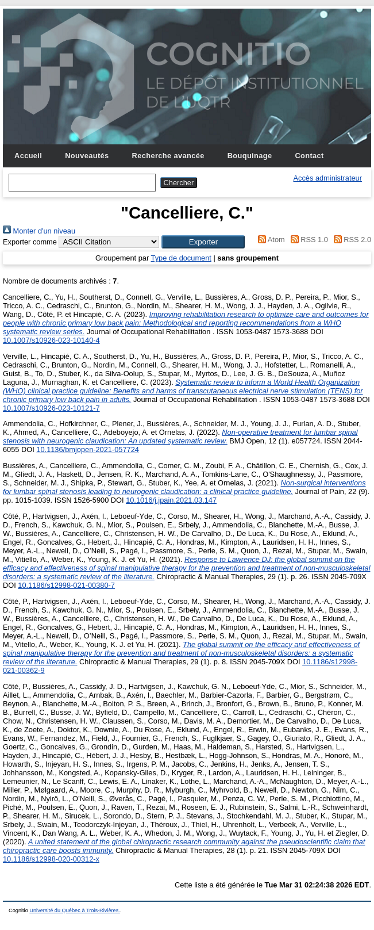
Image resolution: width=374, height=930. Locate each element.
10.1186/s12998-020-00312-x (51, 859)
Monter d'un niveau (39, 231)
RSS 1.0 (307, 239)
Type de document (181, 258)
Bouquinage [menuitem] (250, 155)
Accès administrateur (328, 178)
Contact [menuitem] (309, 155)
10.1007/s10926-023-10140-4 (51, 340)
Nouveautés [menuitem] (87, 155)
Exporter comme (30, 242)
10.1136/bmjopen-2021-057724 (87, 449)
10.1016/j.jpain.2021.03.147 (171, 500)
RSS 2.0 (350, 239)
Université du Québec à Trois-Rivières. (74, 910)
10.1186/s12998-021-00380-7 (66, 585)
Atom (270, 239)
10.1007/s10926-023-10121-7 (51, 408)
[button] (203, 241)
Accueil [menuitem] (28, 155)
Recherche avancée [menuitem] (168, 155)
